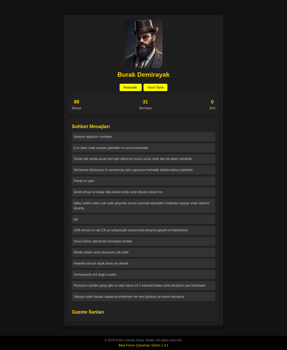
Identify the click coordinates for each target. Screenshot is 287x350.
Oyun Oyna (155, 87)
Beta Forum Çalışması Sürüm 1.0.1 (144, 345)
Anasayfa (131, 87)
